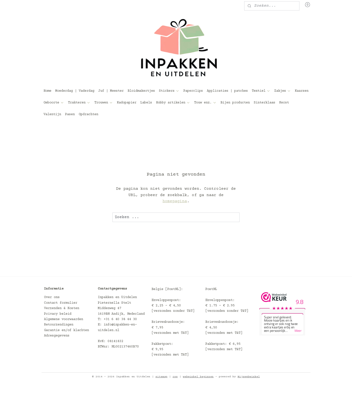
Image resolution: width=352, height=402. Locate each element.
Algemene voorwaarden (63, 319)
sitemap (161, 376)
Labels (146, 103)
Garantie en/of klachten (66, 330)
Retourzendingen (58, 325)
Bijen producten (235, 103)
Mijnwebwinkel (249, 376)
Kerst (284, 103)
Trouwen (103, 103)
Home (47, 91)
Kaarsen (301, 91)
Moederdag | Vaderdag (74, 91)
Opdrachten (88, 114)
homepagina (175, 201)
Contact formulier (60, 303)
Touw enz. (205, 103)
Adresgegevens (56, 336)
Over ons (52, 297)
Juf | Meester (111, 91)
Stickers (169, 91)
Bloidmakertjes (141, 91)
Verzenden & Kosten (61, 308)
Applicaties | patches (227, 91)
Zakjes (282, 91)
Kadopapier (126, 103)
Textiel (261, 91)
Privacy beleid (57, 314)
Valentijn (52, 114)
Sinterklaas (264, 103)
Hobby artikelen (173, 103)
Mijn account (60, 6)
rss (175, 376)
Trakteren (79, 103)
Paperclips (193, 91)
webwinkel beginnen (198, 376)
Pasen (70, 114)
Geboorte (54, 103)
